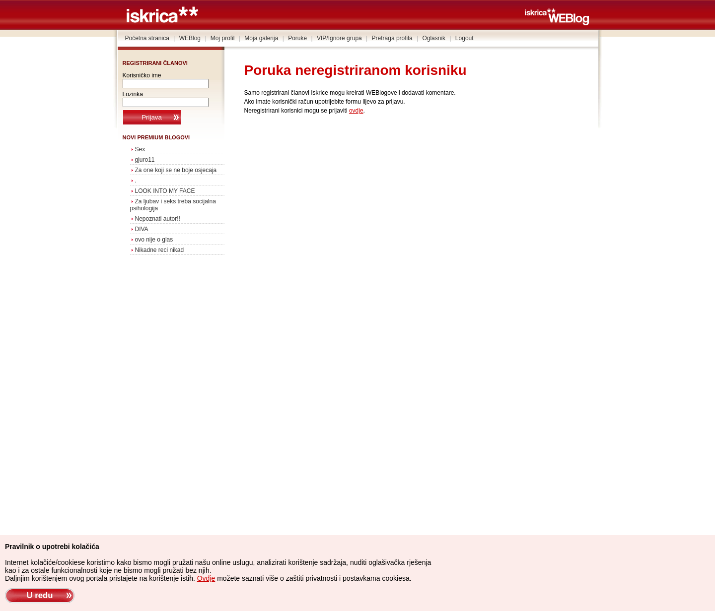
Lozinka (133, 94)
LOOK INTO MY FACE (165, 190)
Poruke (297, 38)
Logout (464, 38)
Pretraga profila (392, 38)
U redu (39, 595)
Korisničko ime (142, 75)
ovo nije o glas (154, 239)
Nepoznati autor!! (157, 218)
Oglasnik (433, 38)
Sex (140, 149)
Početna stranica (147, 38)
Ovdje (206, 578)
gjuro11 (145, 159)
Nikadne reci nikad (159, 249)
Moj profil (223, 38)
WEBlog (190, 38)
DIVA (141, 229)
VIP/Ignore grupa (339, 38)
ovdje (356, 110)
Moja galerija (261, 38)
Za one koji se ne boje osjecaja (176, 170)
